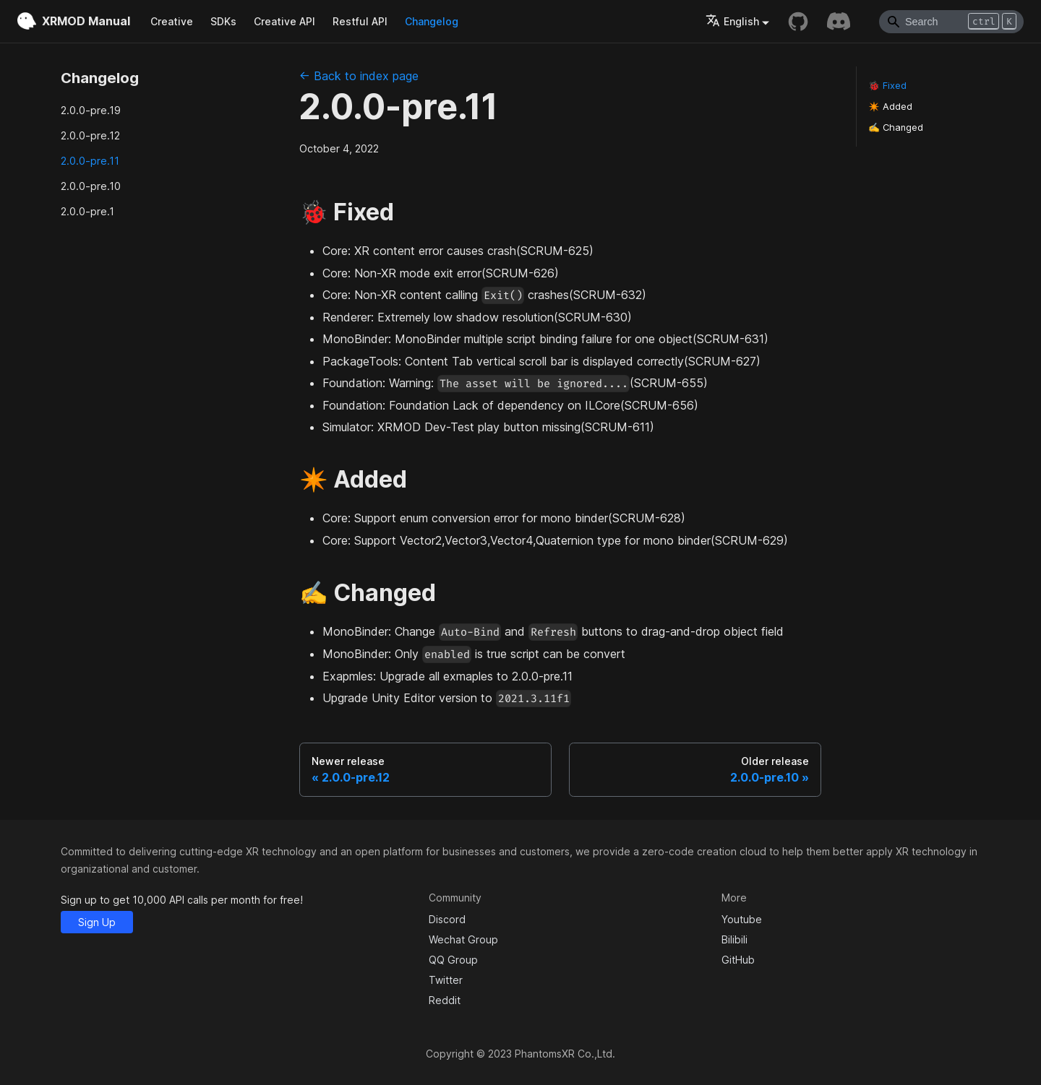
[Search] (951, 21)
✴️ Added (890, 106)
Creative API (284, 21)
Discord (447, 919)
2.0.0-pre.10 (91, 186)
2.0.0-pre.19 (91, 110)
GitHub (738, 960)
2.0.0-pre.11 (90, 161)
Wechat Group (463, 939)
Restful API (360, 21)
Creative (171, 21)
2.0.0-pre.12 (90, 135)
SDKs (223, 21)
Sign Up (97, 922)
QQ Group (453, 960)
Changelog (431, 21)
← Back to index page (359, 76)
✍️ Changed (895, 127)
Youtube (741, 919)
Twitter (446, 980)
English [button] (732, 21)
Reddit (444, 1000)
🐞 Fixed (887, 85)
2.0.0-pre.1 (87, 211)
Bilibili (734, 939)
